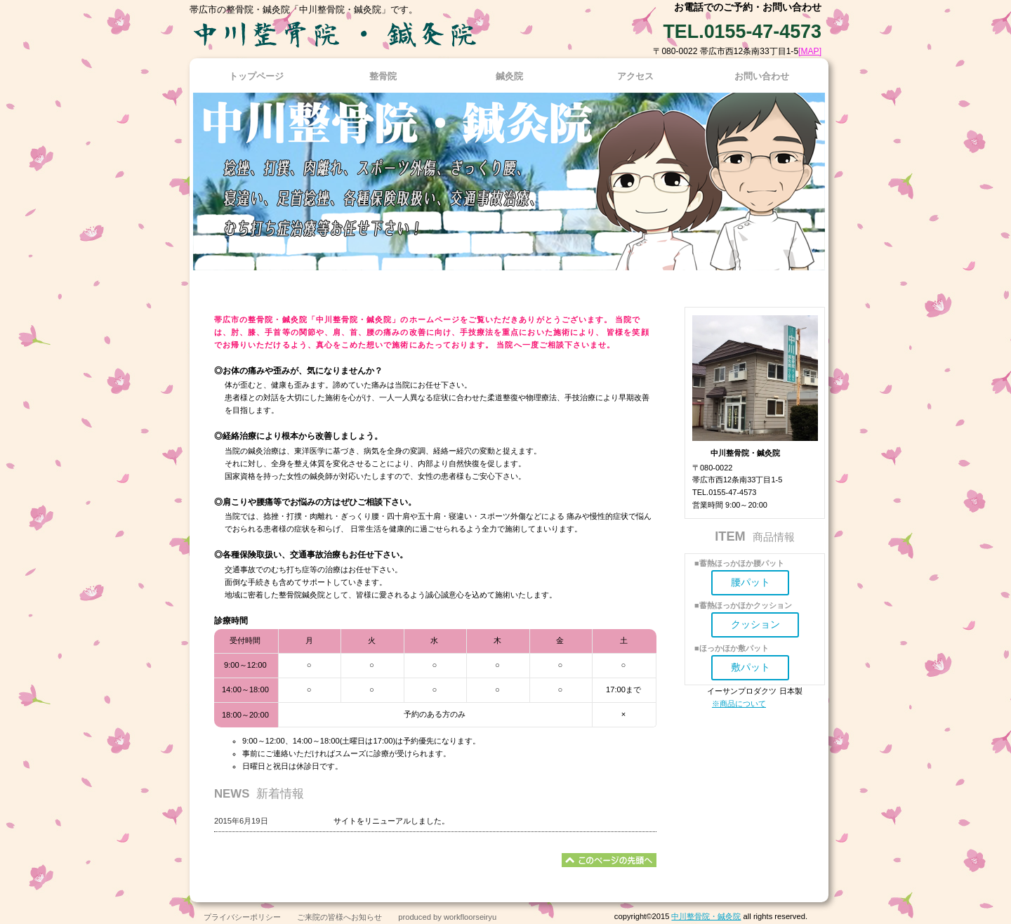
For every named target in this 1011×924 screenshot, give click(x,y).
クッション (755, 624)
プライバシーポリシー (242, 917)
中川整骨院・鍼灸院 (706, 916)
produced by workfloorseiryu (447, 917)
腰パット (750, 582)
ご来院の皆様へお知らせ (339, 917)
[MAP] (809, 51)
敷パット (750, 667)
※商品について (739, 703)
